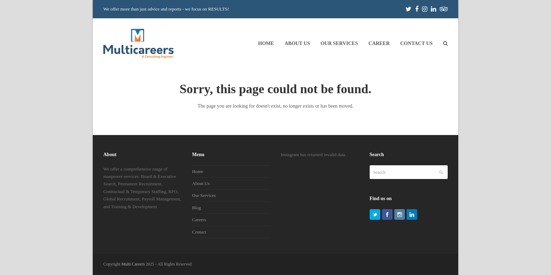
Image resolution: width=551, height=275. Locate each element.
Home (197, 171)
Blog (196, 207)
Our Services (204, 195)
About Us (201, 183)
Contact (199, 232)
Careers (199, 219)
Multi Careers (133, 264)
